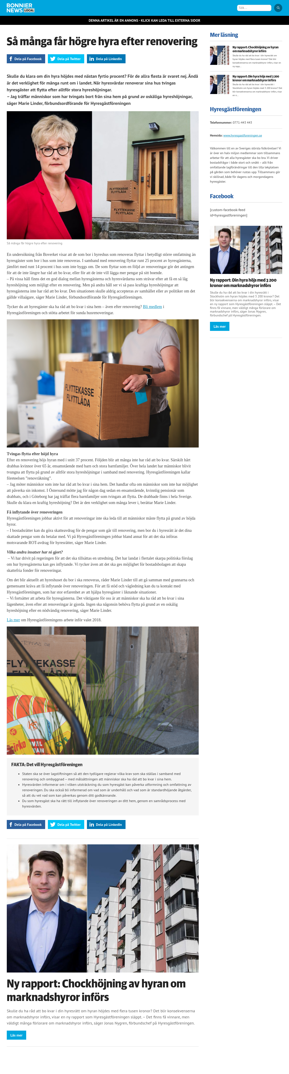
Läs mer (13, 620)
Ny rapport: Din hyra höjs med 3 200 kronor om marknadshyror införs (256, 78)
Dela (28, 59)
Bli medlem (152, 306)
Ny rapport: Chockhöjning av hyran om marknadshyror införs (256, 49)
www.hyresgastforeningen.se (242, 135)
